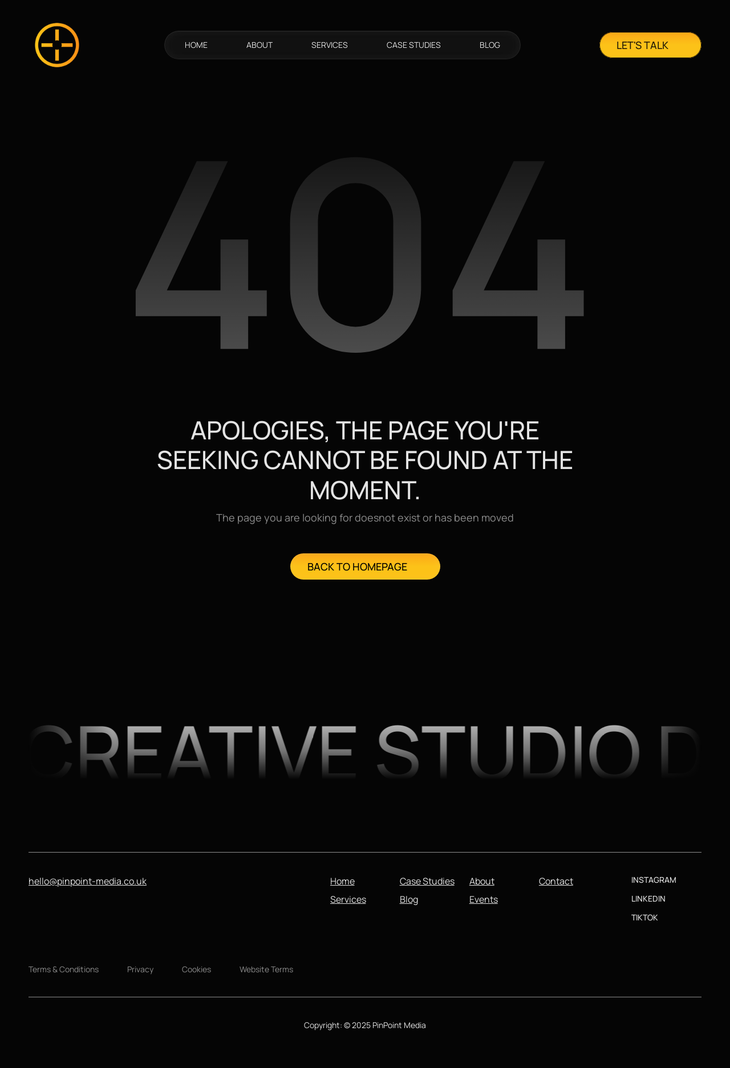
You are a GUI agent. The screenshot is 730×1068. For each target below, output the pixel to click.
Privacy (140, 969)
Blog (409, 899)
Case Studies (427, 881)
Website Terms (266, 969)
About (481, 881)
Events (483, 899)
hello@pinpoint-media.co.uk (88, 881)
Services (348, 899)
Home (342, 881)
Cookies (196, 969)
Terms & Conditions (64, 969)
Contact (556, 881)
